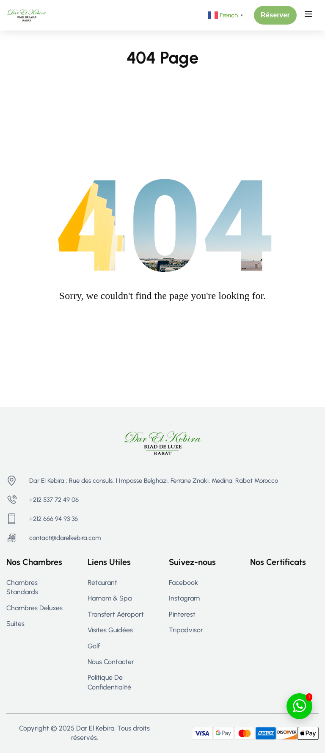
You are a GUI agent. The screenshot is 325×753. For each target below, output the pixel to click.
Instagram (184, 598)
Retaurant (102, 583)
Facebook (183, 583)
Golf (94, 646)
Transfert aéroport (116, 614)
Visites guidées (110, 630)
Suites (15, 624)
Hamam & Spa (110, 598)
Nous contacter (111, 662)
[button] (275, 15)
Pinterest (182, 614)
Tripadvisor (186, 630)
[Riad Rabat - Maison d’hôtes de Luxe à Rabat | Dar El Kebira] (26, 15)
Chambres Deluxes (34, 608)
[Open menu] (309, 15)
